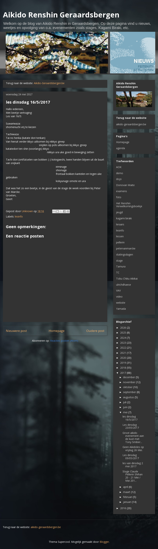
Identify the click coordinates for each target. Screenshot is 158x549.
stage (119, 260)
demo (119, 173)
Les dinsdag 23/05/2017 (131, 426)
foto (118, 197)
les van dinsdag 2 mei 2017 (133, 464)
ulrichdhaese (123, 284)
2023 (123, 342)
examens (121, 191)
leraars (120, 224)
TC (117, 272)
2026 (123, 327)
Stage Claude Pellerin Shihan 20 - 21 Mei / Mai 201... (133, 476)
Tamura (120, 266)
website (120, 302)
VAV (118, 290)
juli (125, 402)
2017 (123, 373)
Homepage (56, 331)
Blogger (104, 541)
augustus (129, 397)
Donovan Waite (125, 185)
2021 (123, 352)
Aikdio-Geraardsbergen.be (49, 83)
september (130, 392)
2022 (123, 347)
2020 (123, 357)
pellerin (120, 242)
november (129, 382)
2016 (123, 508)
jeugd (119, 212)
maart (127, 492)
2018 (123, 367)
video (119, 296)
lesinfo (19, 216)
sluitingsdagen (124, 254)
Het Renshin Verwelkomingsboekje (129, 204)
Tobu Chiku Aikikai (127, 278)
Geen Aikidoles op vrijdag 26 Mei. (133, 448)
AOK (118, 167)
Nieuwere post (16, 331)
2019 (123, 362)
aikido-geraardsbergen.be (131, 124)
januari (127, 502)
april (126, 487)
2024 (123, 337)
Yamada (121, 308)
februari (128, 497)
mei (125, 412)
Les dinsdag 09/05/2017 (131, 456)
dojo (119, 179)
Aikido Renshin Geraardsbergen (61, 15)
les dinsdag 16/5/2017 (130, 418)
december (129, 377)
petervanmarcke (125, 248)
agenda (120, 148)
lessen (120, 236)
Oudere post (95, 331)
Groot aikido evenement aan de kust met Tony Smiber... (133, 437)
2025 (123, 332)
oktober (128, 387)
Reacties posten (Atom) (64, 340)
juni (125, 407)
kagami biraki (124, 218)
